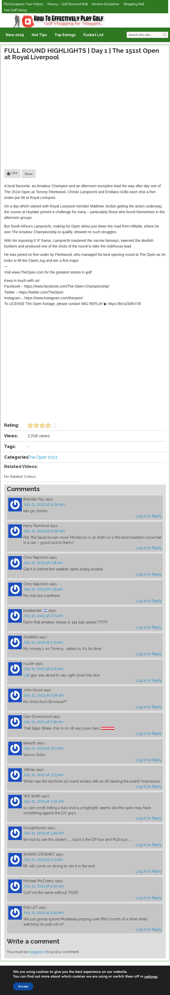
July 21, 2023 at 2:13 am (43, 642)
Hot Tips (39, 35)
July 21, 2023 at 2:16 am (43, 669)
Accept (23, 986)
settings (151, 976)
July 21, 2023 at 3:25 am (43, 775)
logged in (37, 952)
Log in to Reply (149, 516)
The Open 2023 (42, 457)
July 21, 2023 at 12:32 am (44, 504)
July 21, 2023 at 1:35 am (43, 589)
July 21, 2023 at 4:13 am (43, 859)
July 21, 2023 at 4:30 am (43, 886)
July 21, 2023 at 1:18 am (43, 563)
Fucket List (93, 35)
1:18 (26, 675)
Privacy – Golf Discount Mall (67, 4)
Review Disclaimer (105, 4)
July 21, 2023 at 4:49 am (43, 913)
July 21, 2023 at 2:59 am (43, 722)
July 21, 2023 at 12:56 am (44, 531)
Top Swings (65, 35)
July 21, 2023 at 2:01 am (43, 616)
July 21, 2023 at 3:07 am (43, 748)
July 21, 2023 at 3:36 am (43, 801)
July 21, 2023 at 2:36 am (43, 695)
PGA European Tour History (23, 4)
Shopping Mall (134, 4)
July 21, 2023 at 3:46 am (43, 833)
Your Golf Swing (15, 10)
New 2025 (15, 35)
